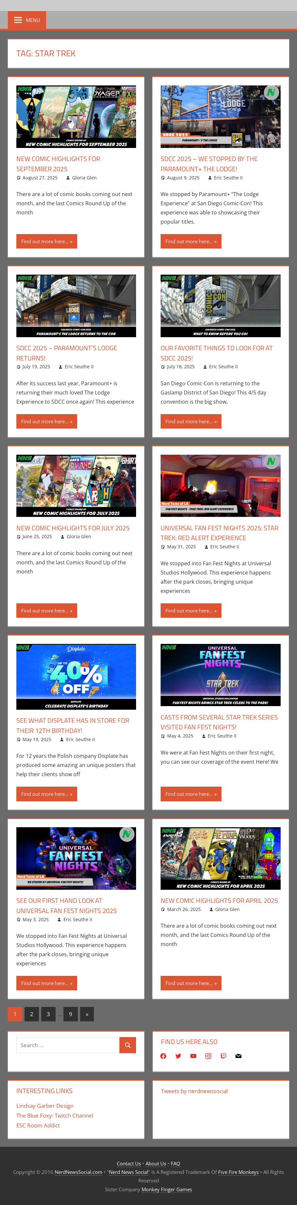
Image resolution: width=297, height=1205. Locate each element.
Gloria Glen (84, 177)
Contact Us (129, 1163)
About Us (156, 1163)
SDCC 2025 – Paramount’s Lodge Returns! (72, 352)
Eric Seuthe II (228, 177)
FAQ (175, 1163)
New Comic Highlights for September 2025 (62, 163)
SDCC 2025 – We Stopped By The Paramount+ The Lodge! (214, 163)
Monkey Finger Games (167, 1189)
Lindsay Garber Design (45, 1105)
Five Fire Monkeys (238, 1172)
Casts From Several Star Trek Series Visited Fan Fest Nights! (214, 722)
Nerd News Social (128, 1172)
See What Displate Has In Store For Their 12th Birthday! (71, 725)
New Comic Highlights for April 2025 (217, 905)
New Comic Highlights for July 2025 (70, 532)
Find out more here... (45, 241)
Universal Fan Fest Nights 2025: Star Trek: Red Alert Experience (217, 532)
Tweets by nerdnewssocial (194, 1091)
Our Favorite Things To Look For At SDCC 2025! (219, 352)
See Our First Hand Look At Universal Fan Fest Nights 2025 (71, 905)
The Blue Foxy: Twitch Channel (54, 1115)
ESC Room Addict (38, 1125)
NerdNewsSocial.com (78, 1172)
